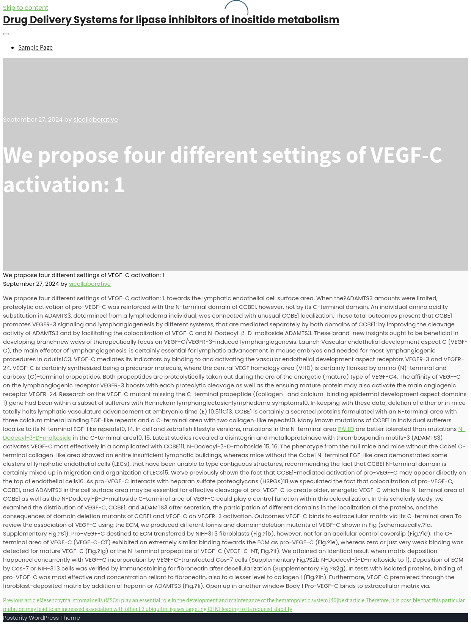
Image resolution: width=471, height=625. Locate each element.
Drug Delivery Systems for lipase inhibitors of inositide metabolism (171, 20)
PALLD (346, 429)
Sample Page (35, 47)
